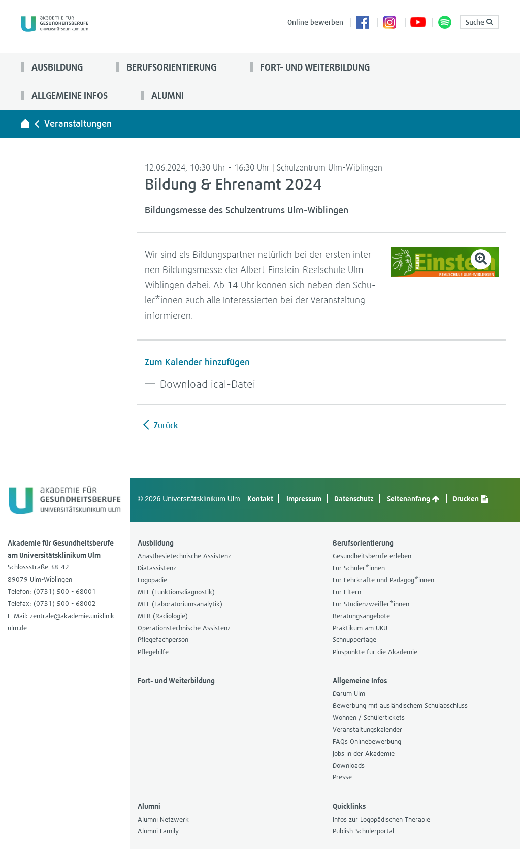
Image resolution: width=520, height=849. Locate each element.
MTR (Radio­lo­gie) (163, 616)
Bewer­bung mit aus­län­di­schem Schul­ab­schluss (400, 705)
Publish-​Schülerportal (363, 831)
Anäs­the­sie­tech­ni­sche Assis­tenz (184, 556)
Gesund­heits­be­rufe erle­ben (372, 556)
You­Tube (418, 23)
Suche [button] (479, 22)
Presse (342, 777)
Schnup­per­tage (354, 639)
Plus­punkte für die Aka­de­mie (375, 652)
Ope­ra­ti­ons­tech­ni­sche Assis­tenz (184, 628)
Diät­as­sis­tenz (157, 568)
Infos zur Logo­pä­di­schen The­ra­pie (381, 819)
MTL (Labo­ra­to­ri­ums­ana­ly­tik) (180, 604)
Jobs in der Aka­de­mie (364, 753)
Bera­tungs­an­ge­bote (361, 616)
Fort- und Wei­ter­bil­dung (314, 67)
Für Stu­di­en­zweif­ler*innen (371, 604)
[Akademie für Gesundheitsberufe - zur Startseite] (25, 123)
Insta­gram (390, 23)
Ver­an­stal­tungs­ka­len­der (367, 729)
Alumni (166, 95)
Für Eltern (347, 592)
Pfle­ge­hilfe (153, 652)
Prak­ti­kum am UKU (360, 628)
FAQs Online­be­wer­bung (367, 741)
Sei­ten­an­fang (413, 498)
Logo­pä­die (152, 580)
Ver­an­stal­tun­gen (78, 123)
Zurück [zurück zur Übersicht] (165, 425)
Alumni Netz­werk (163, 819)
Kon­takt (260, 498)
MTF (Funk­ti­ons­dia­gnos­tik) (176, 592)
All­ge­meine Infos (68, 95)
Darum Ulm (349, 693)
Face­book (363, 23)
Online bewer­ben (315, 22)
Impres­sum (303, 498)
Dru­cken (470, 498)
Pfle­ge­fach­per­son (163, 639)
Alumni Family (158, 831)
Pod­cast (445, 23)
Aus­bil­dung (56, 67)
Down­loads (349, 765)
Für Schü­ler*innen (359, 568)
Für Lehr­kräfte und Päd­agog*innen (383, 580)
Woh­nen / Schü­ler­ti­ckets (369, 717)
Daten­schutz (354, 498)
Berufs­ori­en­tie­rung (170, 67)
